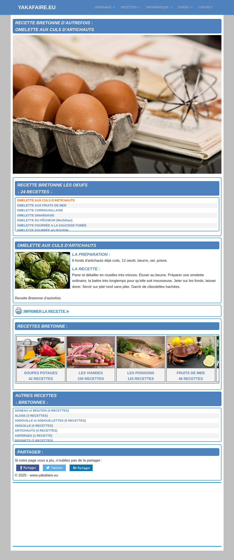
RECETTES (130, 7)
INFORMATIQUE (159, 7)
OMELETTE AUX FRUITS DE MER (41, 205)
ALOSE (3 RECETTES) (31, 415)
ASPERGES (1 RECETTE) (33, 435)
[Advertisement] (117, 514)
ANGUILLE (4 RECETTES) (34, 425)
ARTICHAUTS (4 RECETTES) (36, 430)
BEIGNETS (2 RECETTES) (34, 440)
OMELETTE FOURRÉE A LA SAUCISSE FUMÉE (52, 225)
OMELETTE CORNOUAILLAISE (40, 210)
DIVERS (185, 7)
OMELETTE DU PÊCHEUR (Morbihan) (45, 220)
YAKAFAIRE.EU (37, 7)
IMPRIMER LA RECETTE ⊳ (42, 311)
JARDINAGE (105, 7)
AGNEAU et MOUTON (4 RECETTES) (42, 410)
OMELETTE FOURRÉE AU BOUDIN (43, 230)
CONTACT (206, 7)
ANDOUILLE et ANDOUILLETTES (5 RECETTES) (50, 420)
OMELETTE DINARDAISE (35, 215)
